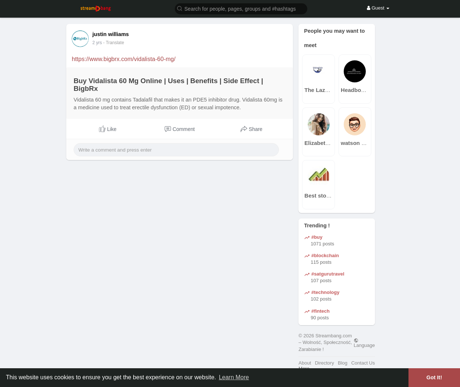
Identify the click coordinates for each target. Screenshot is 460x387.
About (304, 363)
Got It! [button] (434, 377)
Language (364, 343)
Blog (342, 363)
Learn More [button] (234, 377)
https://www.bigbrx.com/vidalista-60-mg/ (124, 59)
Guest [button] (378, 8)
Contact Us (363, 363)
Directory (324, 363)
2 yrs (97, 42)
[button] (241, 8)
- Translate (113, 42)
